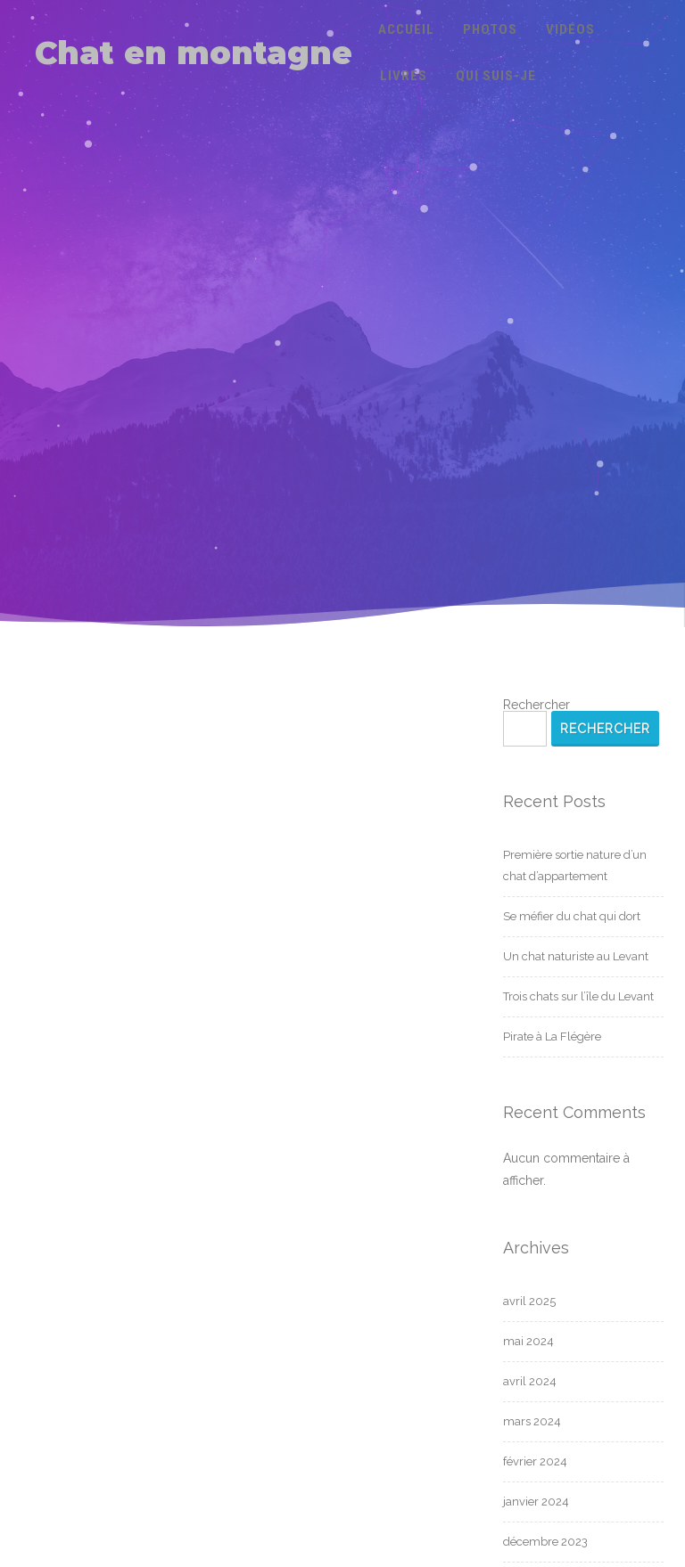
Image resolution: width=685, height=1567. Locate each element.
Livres (403, 76)
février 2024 (535, 1461)
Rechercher (536, 704)
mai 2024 (528, 1341)
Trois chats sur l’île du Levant (578, 996)
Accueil (406, 29)
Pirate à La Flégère (552, 1036)
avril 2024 (530, 1381)
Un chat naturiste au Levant (575, 956)
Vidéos (570, 29)
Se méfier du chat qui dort (571, 916)
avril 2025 (529, 1301)
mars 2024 (532, 1421)
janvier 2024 (536, 1501)
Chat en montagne (193, 53)
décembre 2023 (545, 1541)
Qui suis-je (496, 76)
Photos (490, 29)
